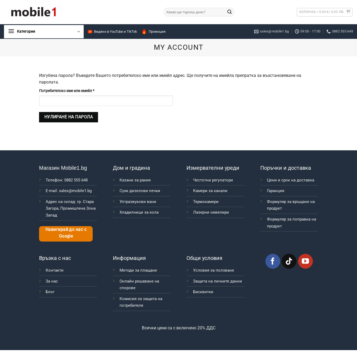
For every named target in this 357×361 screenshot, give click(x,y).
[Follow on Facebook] (272, 261)
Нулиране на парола (68, 117)
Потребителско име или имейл (79, 90)
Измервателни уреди (212, 168)
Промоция (153, 31)
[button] (325, 12)
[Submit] (229, 12)
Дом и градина (131, 168)
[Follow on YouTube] (305, 261)
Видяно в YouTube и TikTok (112, 31)
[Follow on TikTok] (289, 261)
